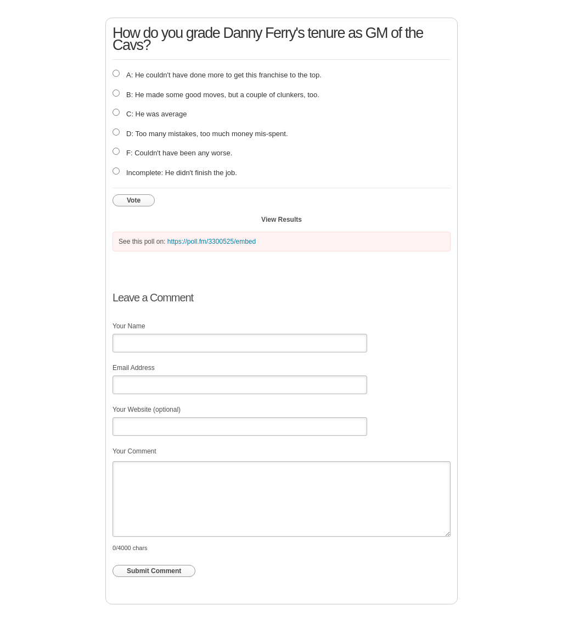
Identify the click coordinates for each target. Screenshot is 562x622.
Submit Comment (154, 571)
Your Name (129, 326)
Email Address (134, 368)
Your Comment (134, 451)
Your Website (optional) (147, 409)
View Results (281, 219)
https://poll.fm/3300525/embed (211, 241)
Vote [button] (133, 200)
